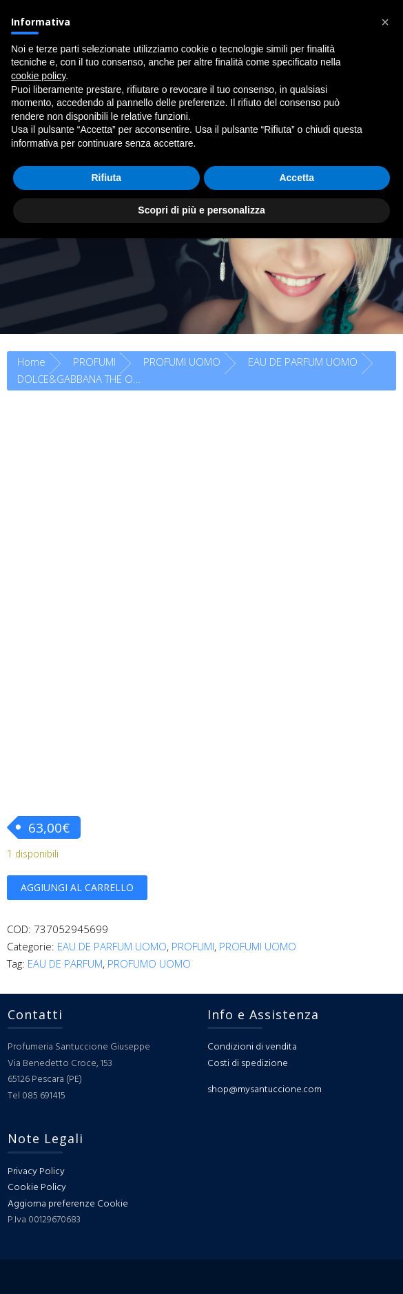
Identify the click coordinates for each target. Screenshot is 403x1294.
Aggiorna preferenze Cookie (68, 1204)
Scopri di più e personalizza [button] (201, 210)
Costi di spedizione (247, 1064)
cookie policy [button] (38, 75)
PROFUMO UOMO (149, 963)
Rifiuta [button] (106, 177)
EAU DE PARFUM (65, 963)
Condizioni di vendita (252, 1047)
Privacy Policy (36, 1172)
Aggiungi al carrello (77, 887)
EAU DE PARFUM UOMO (303, 361)
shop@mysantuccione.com (264, 1090)
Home (31, 361)
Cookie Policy (37, 1188)
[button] (385, 22)
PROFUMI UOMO (181, 361)
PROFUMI (94, 361)
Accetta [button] (296, 177)
